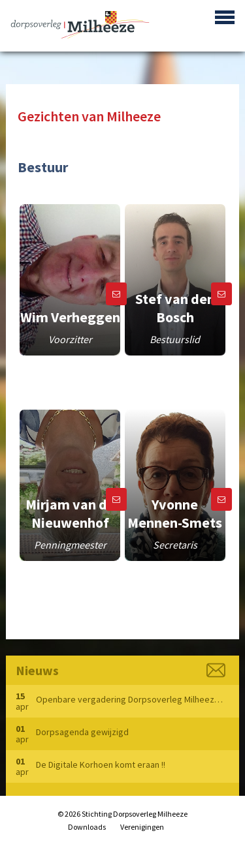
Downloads (87, 827)
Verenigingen (142, 827)
